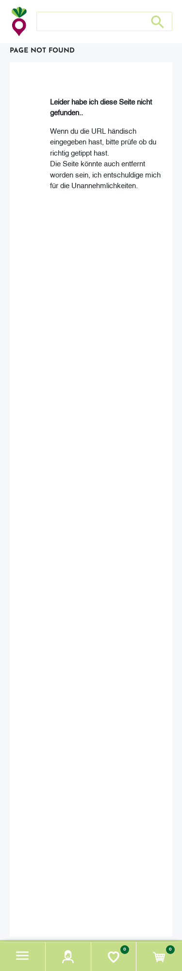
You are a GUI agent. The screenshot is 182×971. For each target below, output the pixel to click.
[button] (23, 956)
